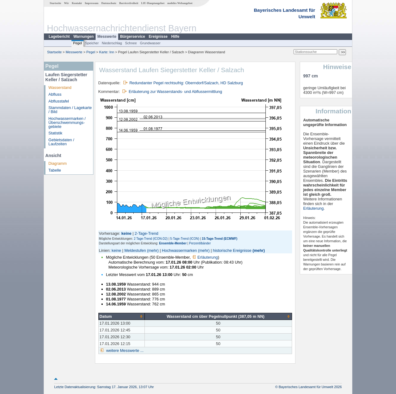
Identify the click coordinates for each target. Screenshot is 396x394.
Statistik (55, 133)
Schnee (131, 43)
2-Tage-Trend (146, 233)
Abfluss (55, 94)
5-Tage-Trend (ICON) (184, 238)
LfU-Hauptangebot (152, 3)
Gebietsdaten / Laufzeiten (61, 142)
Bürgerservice (132, 36)
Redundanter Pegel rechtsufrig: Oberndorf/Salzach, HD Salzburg (186, 83)
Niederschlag (112, 43)
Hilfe (175, 36)
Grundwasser (150, 43)
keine (116, 250)
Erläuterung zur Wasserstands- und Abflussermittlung (175, 91)
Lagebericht (59, 36)
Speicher (92, 43)
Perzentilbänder (200, 243)
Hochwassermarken (179, 250)
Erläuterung (205, 257)
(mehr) (153, 250)
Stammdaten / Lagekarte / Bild (70, 109)
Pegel (77, 43)
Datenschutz (108, 3)
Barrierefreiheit (128, 3)
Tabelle (55, 170)
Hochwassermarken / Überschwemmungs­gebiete (67, 122)
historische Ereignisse (232, 250)
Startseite (55, 3)
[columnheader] (121, 316)
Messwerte (106, 36)
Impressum (91, 3)
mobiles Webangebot (179, 3)
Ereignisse (158, 36)
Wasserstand (60, 87)
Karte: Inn (106, 52)
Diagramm (58, 163)
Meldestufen (135, 250)
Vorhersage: (110, 233)
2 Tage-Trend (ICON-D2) (150, 238)
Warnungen (83, 36)
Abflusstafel (59, 101)
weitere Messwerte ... (124, 350)
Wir (66, 3)
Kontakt (77, 3)
